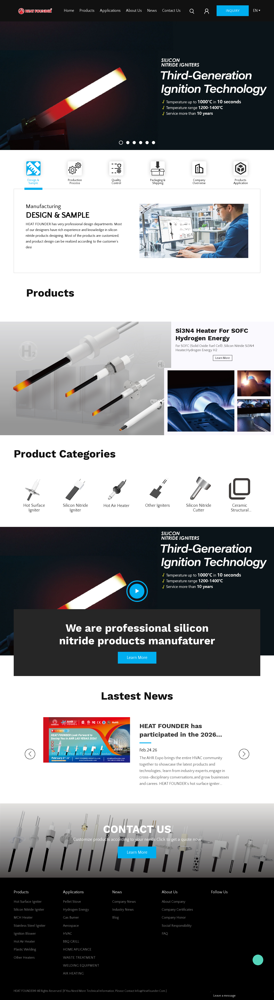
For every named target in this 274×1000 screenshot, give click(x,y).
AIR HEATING (73, 973)
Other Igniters (157, 505)
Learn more (222, 358)
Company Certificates (177, 910)
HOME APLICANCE (77, 949)
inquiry (233, 11)
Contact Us (171, 11)
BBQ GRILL (71, 941)
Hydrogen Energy (76, 910)
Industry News (123, 910)
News (152, 11)
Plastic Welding (25, 949)
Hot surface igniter (28, 902)
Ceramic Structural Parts (240, 508)
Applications (110, 11)
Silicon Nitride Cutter (198, 508)
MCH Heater (23, 917)
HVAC (67, 934)
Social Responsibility (177, 926)
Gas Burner (71, 917)
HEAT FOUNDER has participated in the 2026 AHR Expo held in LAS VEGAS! (177, 730)
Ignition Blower (25, 934)
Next (244, 754)
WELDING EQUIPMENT (81, 965)
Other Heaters (24, 958)
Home (69, 11)
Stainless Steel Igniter (29, 926)
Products (86, 11)
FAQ (165, 934)
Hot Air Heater (116, 505)
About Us (134, 11)
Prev (30, 754)
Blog (115, 917)
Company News (124, 902)
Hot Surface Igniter (34, 508)
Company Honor (174, 917)
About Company (173, 902)
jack (258, 960)
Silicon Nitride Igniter (75, 508)
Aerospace (71, 926)
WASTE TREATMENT (79, 958)
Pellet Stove (72, 902)
